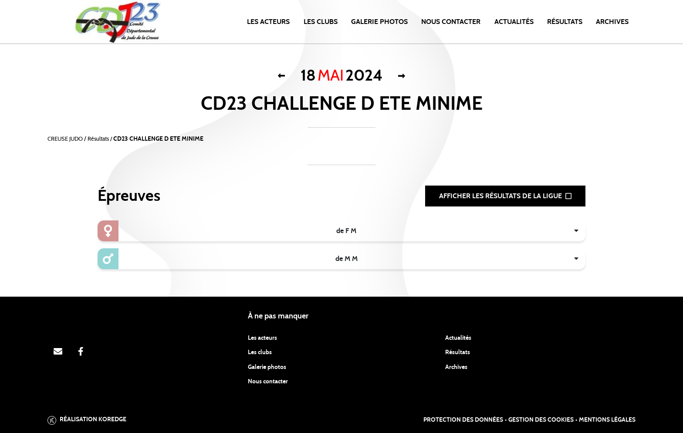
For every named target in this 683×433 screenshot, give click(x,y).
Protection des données (463, 420)
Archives (456, 367)
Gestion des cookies (541, 420)
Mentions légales (607, 420)
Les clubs (260, 352)
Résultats (564, 21)
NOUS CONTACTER (450, 21)
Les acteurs (268, 21)
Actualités (514, 21)
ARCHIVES (612, 21)
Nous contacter (268, 382)
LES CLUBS (321, 21)
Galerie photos (379, 21)
